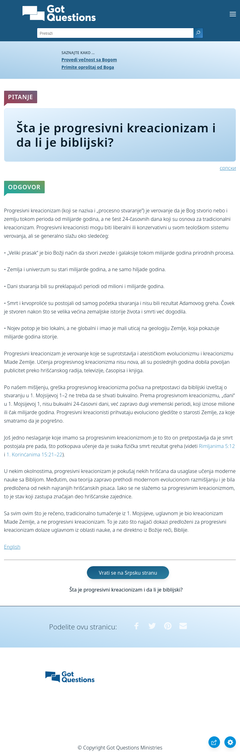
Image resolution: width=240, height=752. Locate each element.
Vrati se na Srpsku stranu (128, 572)
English (12, 546)
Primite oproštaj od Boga (88, 67)
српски (228, 168)
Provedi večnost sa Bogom (89, 60)
